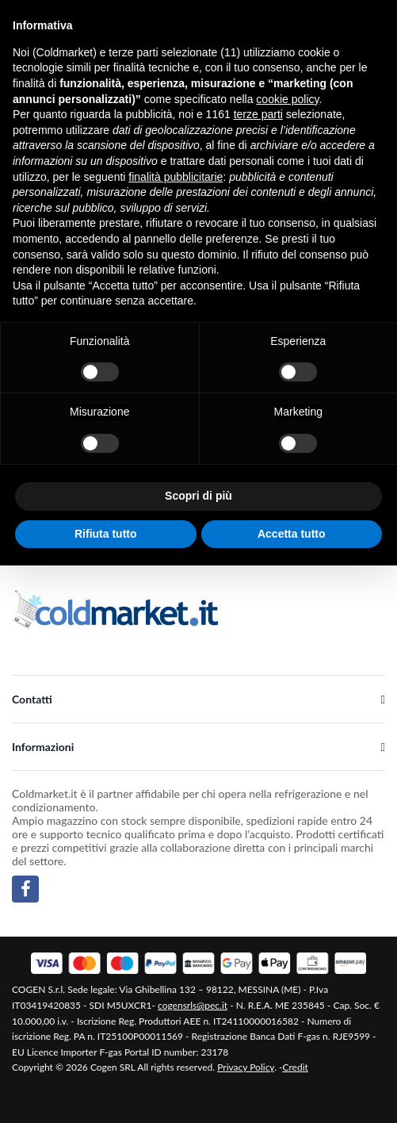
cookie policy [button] (287, 99)
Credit (295, 1067)
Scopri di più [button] (198, 495)
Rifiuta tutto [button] (105, 533)
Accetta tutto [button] (292, 533)
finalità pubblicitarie (175, 177)
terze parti (258, 114)
